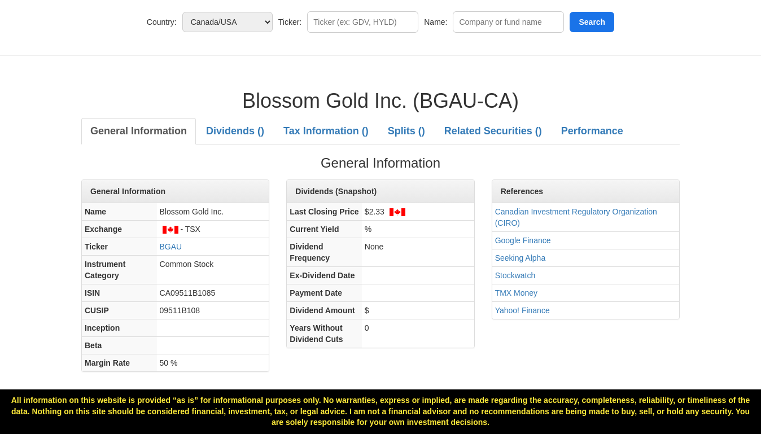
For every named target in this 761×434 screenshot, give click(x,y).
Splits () (406, 131)
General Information (138, 131)
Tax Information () (326, 131)
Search (592, 22)
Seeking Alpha (520, 257)
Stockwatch (515, 275)
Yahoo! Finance (522, 310)
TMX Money (516, 292)
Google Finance (523, 240)
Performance (592, 131)
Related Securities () (493, 131)
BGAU (171, 246)
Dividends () (235, 131)
